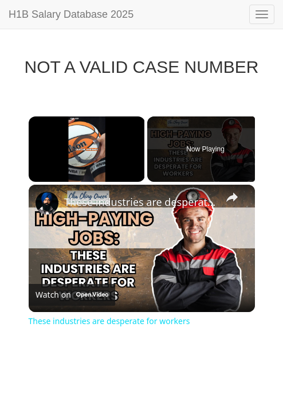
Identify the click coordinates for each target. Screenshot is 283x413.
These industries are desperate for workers (140, 202)
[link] (47, 203)
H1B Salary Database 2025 (71, 14)
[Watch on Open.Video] (72, 295)
